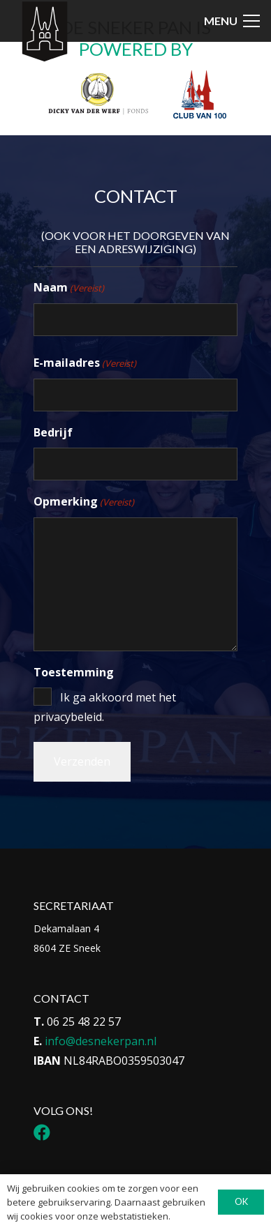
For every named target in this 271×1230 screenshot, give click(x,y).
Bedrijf (53, 432)
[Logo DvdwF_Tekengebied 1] (98, 93)
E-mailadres (85, 363)
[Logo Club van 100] (199, 94)
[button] (232, 20)
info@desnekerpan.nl (100, 1041)
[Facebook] (42, 1132)
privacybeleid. (69, 716)
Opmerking (84, 502)
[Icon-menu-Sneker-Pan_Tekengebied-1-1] (44, 32)
